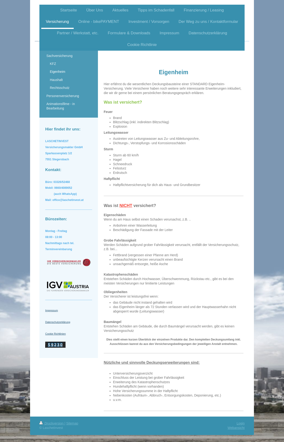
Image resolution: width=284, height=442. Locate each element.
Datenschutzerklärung (57, 322)
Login (241, 423)
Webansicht (236, 428)
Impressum (51, 310)
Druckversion (51, 423)
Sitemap (72, 423)
